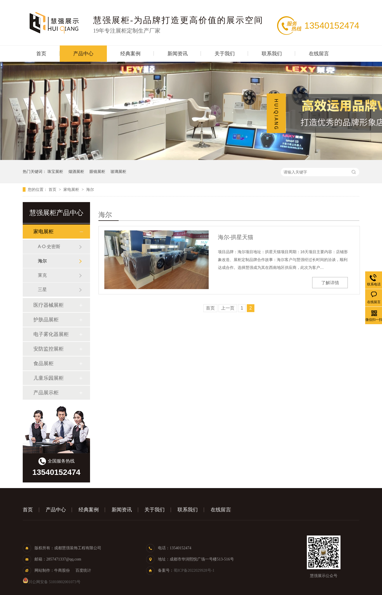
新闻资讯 (177, 53)
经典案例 (130, 53)
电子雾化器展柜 (51, 334)
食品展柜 (43, 363)
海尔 (90, 189)
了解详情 (330, 282)
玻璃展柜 (118, 171)
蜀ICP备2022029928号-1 (194, 570)
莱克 (42, 275)
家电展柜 (71, 189)
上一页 (227, 308)
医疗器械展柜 (48, 305)
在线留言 (319, 53)
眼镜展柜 (97, 171)
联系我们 (272, 53)
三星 (42, 289)
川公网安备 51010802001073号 (51, 582)
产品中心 (83, 53)
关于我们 (225, 53)
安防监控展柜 (48, 349)
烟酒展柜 (76, 171)
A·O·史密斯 (49, 246)
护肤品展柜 (46, 319)
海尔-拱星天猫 (236, 237)
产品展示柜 (46, 392)
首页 (41, 53)
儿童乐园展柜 (48, 378)
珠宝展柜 (55, 171)
